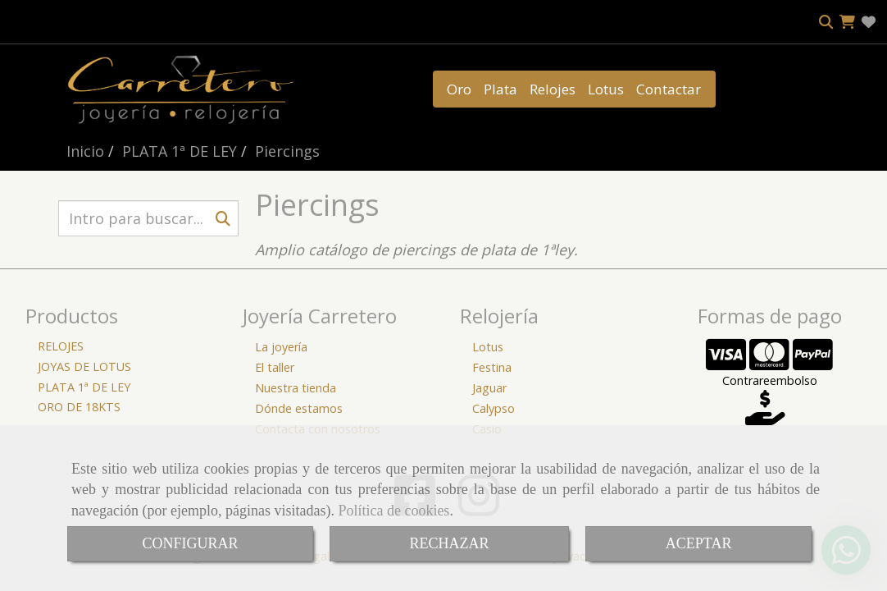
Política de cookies (393, 510)
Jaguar (489, 388)
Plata (500, 89)
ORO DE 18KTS (79, 407)
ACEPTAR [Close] (699, 543)
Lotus (606, 89)
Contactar (668, 89)
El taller (274, 367)
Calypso (493, 408)
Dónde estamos (299, 408)
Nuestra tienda (295, 388)
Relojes (552, 89)
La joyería (281, 347)
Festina (492, 367)
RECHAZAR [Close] (449, 543)
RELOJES (61, 346)
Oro (459, 89)
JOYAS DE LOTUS (84, 366)
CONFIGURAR (190, 543)
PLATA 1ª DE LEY (84, 387)
